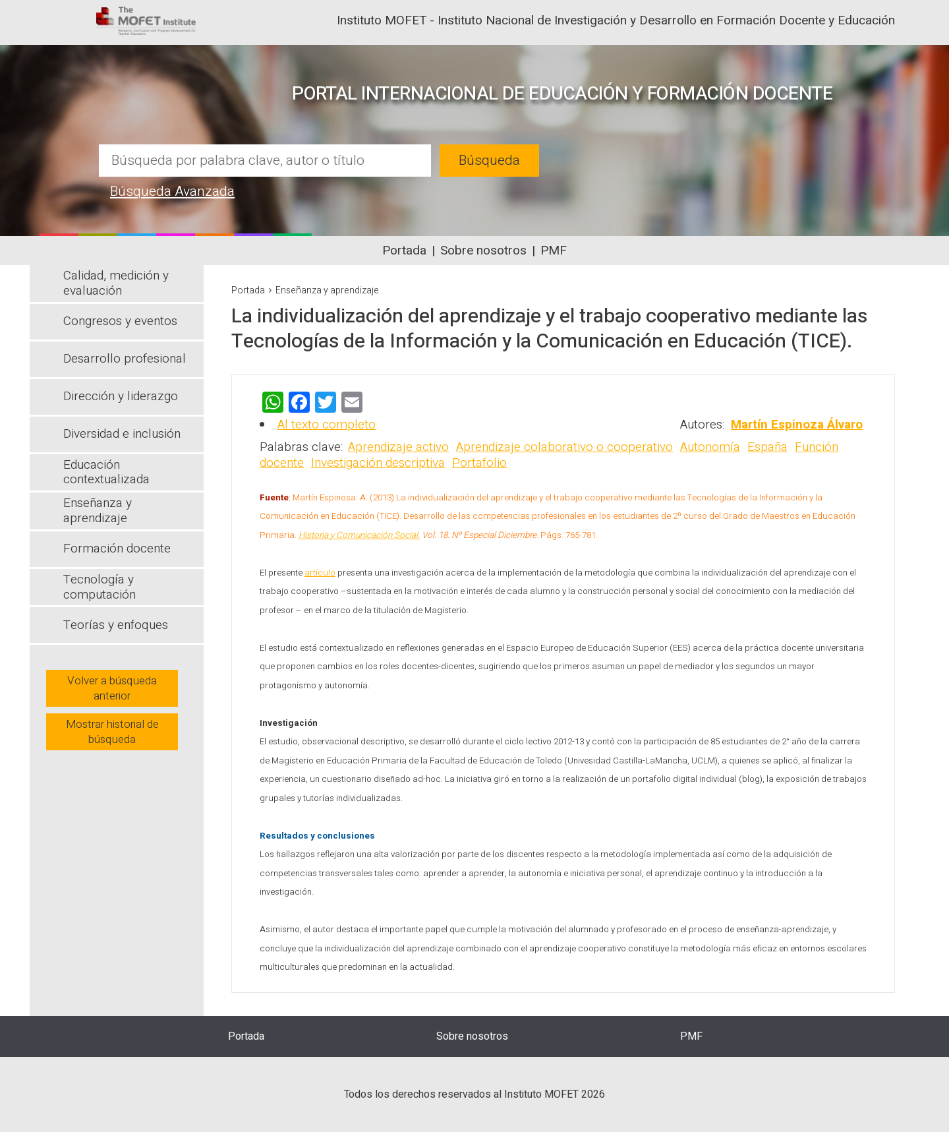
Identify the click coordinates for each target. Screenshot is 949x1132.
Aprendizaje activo (398, 447)
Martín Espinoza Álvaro (797, 424)
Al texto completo (326, 424)
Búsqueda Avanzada (172, 191)
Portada (404, 250)
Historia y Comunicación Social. (359, 535)
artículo (319, 573)
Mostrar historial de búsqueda (112, 732)
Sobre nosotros (483, 250)
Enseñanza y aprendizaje (327, 290)
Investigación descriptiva (378, 463)
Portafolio (479, 463)
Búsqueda (489, 160)
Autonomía (710, 447)
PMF (553, 250)
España (767, 447)
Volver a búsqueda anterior (112, 688)
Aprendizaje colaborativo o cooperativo (564, 447)
